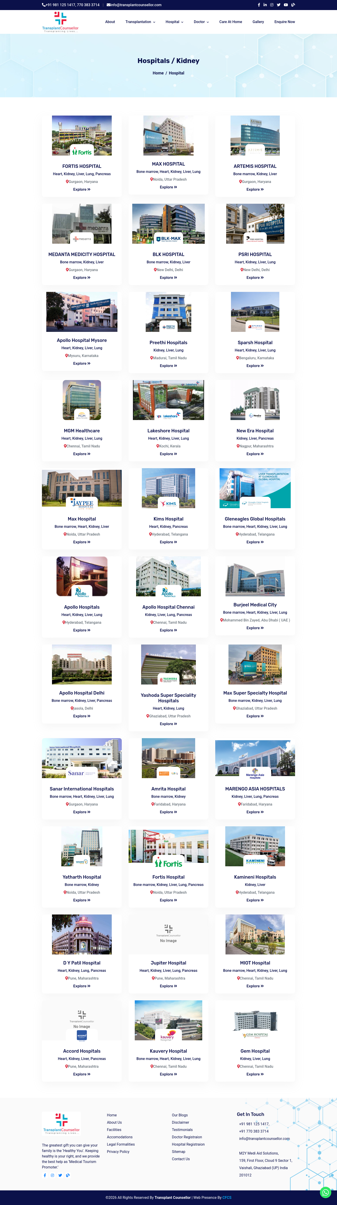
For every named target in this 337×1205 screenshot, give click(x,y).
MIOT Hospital (255, 963)
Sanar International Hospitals (82, 789)
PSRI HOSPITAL (255, 254)
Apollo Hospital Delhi (81, 693)
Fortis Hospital (169, 877)
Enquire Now (285, 22)
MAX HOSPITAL (168, 164)
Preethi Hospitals (168, 342)
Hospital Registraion (188, 1144)
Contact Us (181, 1159)
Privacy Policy (118, 1152)
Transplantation (138, 22)
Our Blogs (180, 1115)
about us (114, 1122)
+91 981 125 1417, (61, 5)
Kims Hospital (168, 519)
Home (158, 73)
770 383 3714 (88, 5)
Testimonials (182, 1130)
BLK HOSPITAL (168, 254)
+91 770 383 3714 (254, 1131)
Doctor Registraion (187, 1137)
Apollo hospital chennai (169, 607)
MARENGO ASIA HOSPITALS (255, 789)
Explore (82, 189)
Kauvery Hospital (168, 1051)
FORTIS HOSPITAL (81, 166)
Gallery (258, 22)
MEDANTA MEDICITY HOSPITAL (81, 254)
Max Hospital (82, 519)
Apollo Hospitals (82, 607)
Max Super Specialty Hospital (255, 693)
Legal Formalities (121, 1144)
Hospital (172, 22)
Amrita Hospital (168, 789)
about (110, 22)
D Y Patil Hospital (81, 963)
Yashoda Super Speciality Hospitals (168, 697)
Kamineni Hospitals (255, 877)
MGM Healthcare (82, 430)
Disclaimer (180, 1122)
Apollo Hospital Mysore (82, 340)
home (112, 1115)
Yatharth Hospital (81, 877)
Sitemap (178, 1152)
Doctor (199, 22)
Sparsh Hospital (255, 342)
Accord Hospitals (82, 1051)
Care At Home (230, 22)
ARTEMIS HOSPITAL (255, 166)
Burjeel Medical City (255, 605)
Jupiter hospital (168, 963)
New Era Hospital (255, 430)
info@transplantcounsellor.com (135, 5)
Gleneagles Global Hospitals (255, 519)
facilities (114, 1130)
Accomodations (120, 1137)
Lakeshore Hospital (168, 430)
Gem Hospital (255, 1051)
